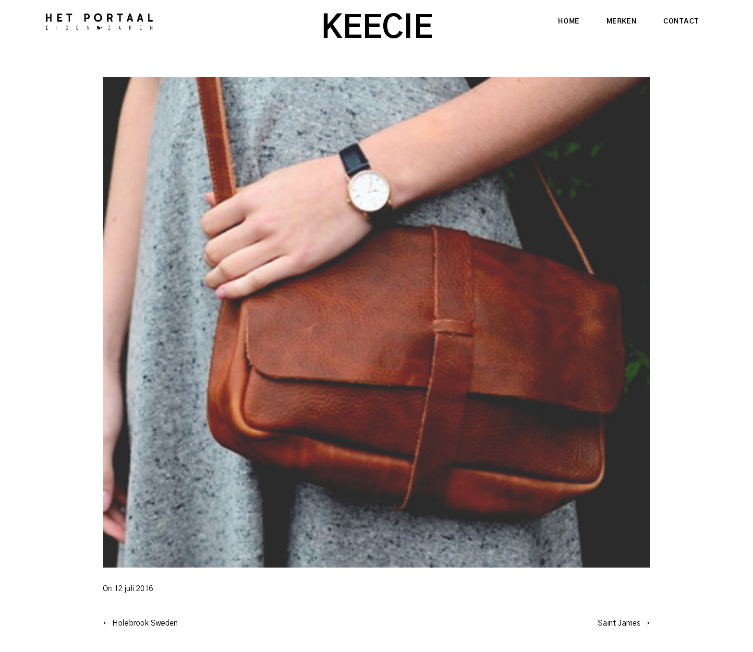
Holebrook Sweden (140, 623)
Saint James (624, 623)
